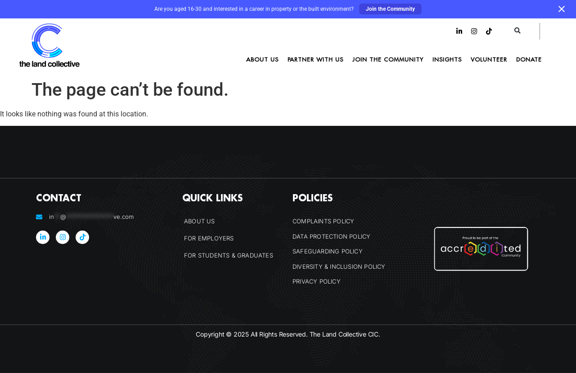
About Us (262, 59)
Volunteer (489, 59)
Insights (447, 59)
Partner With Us (315, 59)
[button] (517, 31)
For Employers (209, 238)
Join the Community (390, 9)
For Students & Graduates (228, 255)
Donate (529, 59)
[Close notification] (561, 9)
